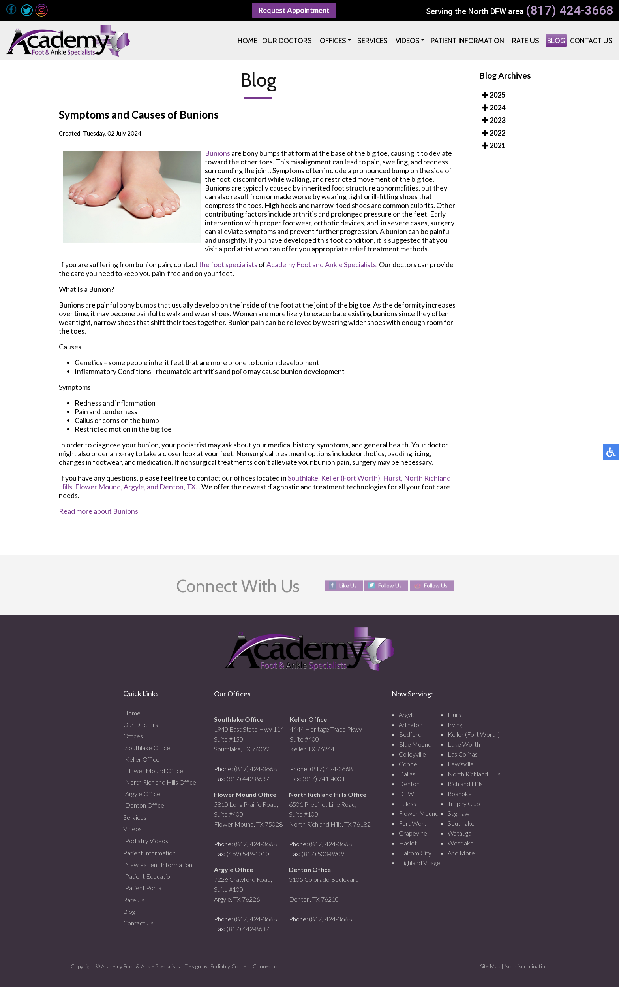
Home (132, 713)
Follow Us (390, 585)
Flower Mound (419, 813)
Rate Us (133, 900)
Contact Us (138, 923)
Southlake (461, 823)
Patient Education (149, 876)
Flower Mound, (98, 486)
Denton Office (144, 805)
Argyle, (135, 486)
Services (134, 817)
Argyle (407, 714)
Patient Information (149, 853)
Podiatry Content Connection (245, 966)
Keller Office (142, 759)
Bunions (217, 153)
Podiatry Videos (146, 840)
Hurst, (393, 478)
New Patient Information (158, 864)
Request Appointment (294, 10)
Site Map (490, 966)
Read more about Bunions (98, 511)
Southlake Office (147, 747)
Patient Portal (144, 887)
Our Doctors (140, 724)
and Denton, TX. (172, 486)
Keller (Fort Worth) (474, 734)
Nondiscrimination (526, 966)
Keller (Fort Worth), (351, 478)
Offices (133, 736)
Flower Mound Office (154, 770)
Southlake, (304, 478)
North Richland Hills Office (160, 782)
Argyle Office (142, 793)
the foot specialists (228, 264)
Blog (129, 911)
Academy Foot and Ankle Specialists (321, 264)
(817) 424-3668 (569, 10)
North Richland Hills (474, 774)
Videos (132, 828)
